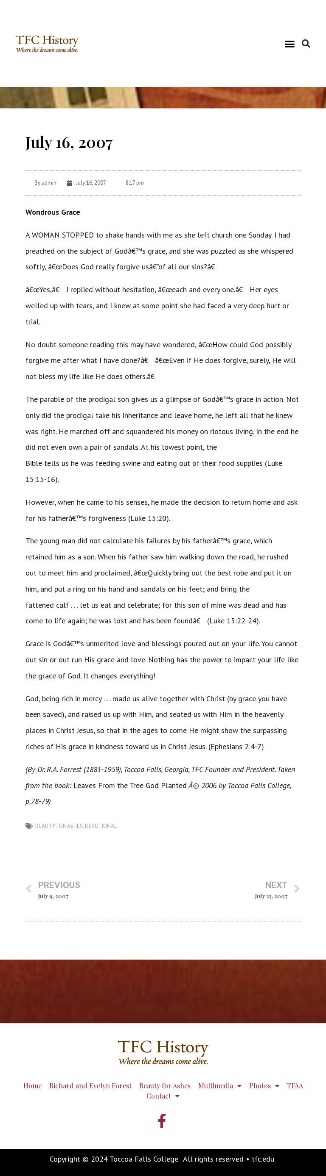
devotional (101, 826)
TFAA (295, 1085)
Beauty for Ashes (59, 826)
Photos (264, 1086)
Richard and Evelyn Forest (90, 1085)
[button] (290, 44)
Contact (163, 1096)
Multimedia (220, 1086)
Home (32, 1085)
